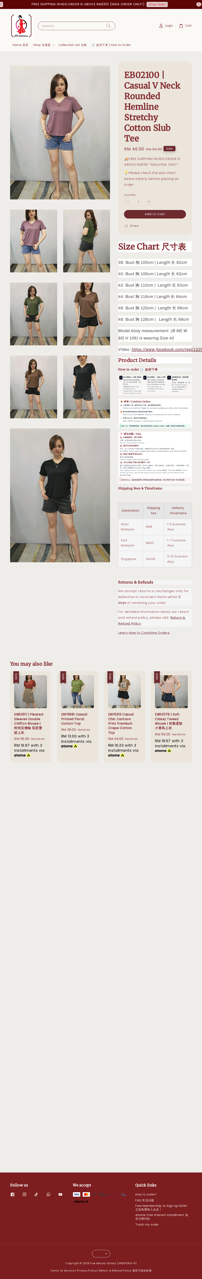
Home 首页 (20, 45)
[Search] (108, 26)
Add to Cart (155, 214)
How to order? (146, 1194)
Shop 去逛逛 (42, 45)
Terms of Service (62, 1270)
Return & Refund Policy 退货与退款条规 (125, 1270)
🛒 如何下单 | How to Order (111, 45)
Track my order (147, 1224)
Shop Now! (162, 4)
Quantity (130, 195)
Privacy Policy (87, 1270)
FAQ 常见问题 (144, 1200)
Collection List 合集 (73, 45)
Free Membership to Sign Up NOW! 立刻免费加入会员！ (161, 1208)
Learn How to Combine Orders (144, 632)
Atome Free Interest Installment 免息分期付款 (161, 1217)
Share (131, 226)
